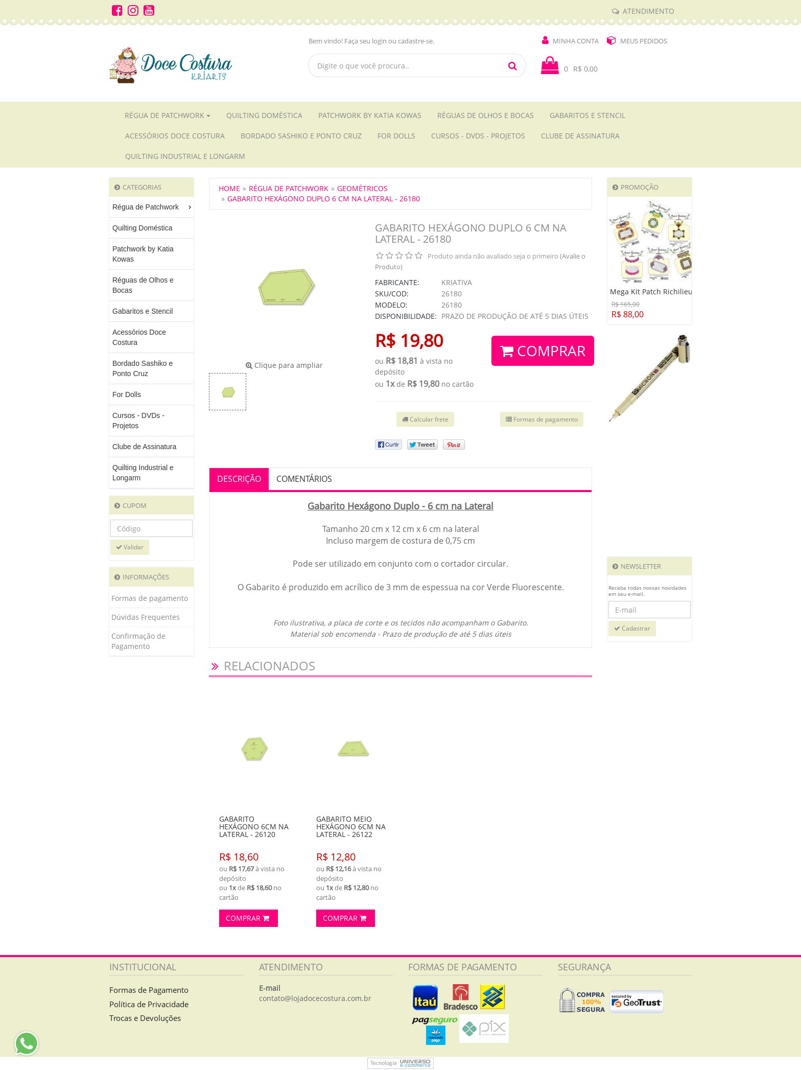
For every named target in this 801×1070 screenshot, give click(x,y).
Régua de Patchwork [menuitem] (153, 207)
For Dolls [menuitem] (126, 394)
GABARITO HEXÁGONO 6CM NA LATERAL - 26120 (254, 827)
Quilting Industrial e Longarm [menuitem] (143, 472)
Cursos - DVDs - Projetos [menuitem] (138, 420)
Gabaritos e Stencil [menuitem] (142, 311)
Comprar (542, 350)
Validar (130, 547)
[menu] (151, 343)
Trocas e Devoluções (145, 1018)
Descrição (239, 478)
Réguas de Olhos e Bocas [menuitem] (143, 285)
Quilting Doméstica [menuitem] (142, 228)
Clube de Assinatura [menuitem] (144, 447)
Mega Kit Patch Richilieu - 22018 (665, 292)
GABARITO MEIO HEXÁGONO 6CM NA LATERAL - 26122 (351, 827)
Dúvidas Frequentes (145, 617)
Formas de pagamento (149, 598)
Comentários (304, 478)
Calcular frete (425, 419)
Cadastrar (632, 628)
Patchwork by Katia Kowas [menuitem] (143, 254)
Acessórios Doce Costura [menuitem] (139, 337)
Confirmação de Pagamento (138, 641)
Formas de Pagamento (149, 990)
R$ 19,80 (409, 340)
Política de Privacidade (149, 1004)
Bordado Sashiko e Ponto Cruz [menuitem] (142, 368)
